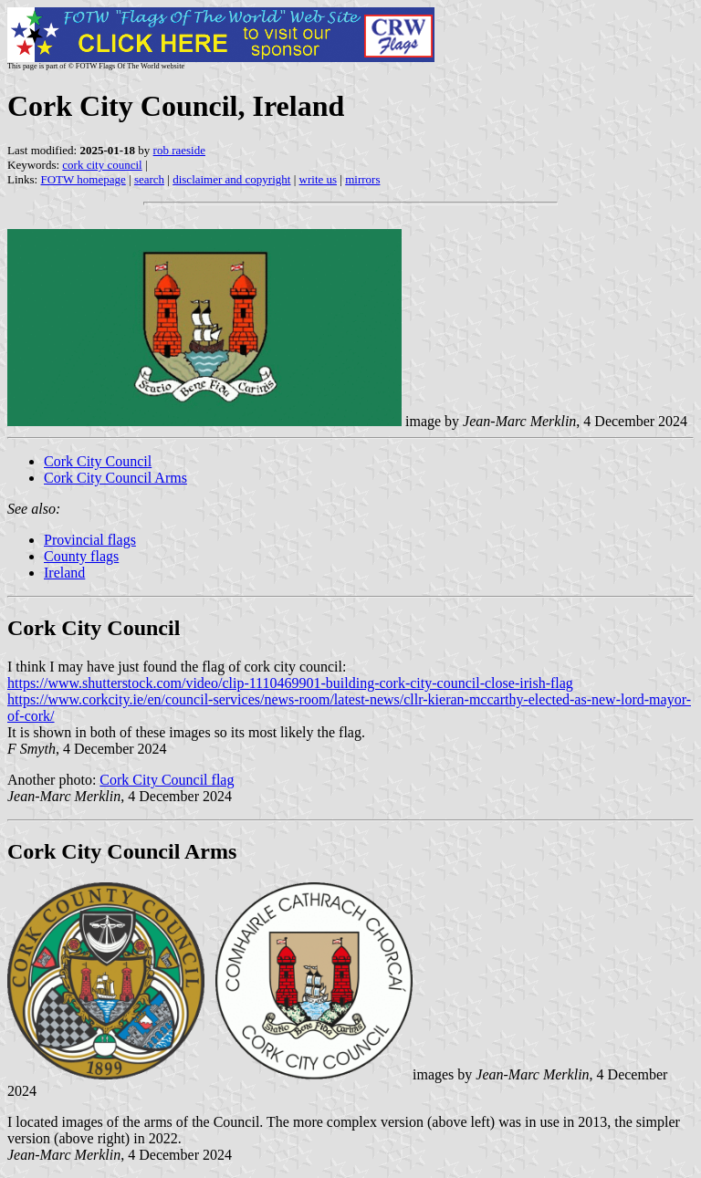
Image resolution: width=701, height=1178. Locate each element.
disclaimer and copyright (231, 179)
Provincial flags (90, 539)
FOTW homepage (82, 179)
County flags (81, 556)
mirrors (362, 179)
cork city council (101, 165)
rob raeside (179, 150)
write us (318, 179)
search (149, 179)
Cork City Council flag (166, 779)
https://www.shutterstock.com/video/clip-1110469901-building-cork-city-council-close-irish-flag (290, 683)
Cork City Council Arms (115, 477)
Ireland (64, 572)
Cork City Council (98, 461)
